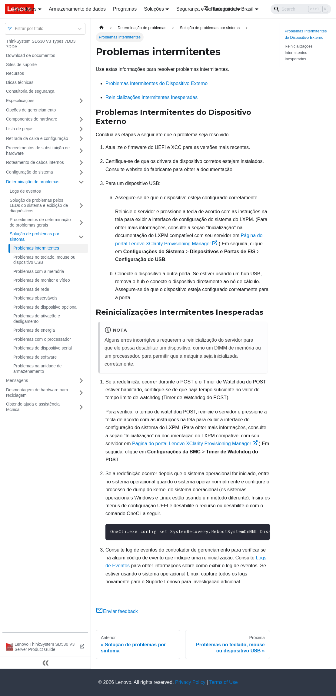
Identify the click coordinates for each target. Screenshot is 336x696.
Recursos (15, 73)
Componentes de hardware (31, 119)
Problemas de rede (31, 289)
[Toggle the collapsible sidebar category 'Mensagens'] (81, 381)
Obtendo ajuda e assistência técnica (33, 407)
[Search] (301, 9)
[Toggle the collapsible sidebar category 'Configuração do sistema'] (81, 172)
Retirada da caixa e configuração (37, 138)
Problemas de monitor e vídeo (41, 280)
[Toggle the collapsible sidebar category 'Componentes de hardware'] (81, 119)
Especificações (20, 100)
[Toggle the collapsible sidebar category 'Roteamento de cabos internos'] (81, 162)
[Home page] (101, 27)
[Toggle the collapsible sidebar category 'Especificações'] (81, 101)
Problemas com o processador (42, 339)
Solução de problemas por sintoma (34, 236)
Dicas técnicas (19, 82)
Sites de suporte (21, 64)
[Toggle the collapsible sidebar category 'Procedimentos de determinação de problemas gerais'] (81, 222)
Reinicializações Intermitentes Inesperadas (151, 97)
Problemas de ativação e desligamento (36, 318)
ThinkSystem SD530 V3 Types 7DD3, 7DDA (41, 44)
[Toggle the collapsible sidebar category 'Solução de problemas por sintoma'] (81, 237)
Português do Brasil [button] (229, 9)
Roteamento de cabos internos (35, 162)
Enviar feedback (117, 611)
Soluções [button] (154, 9)
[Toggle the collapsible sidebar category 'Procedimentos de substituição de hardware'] (81, 151)
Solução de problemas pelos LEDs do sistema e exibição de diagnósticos (39, 205)
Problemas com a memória (38, 271)
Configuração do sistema (29, 172)
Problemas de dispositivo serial (42, 348)
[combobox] (15, 28)
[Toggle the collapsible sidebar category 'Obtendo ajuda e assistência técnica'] (81, 407)
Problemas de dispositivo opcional (45, 307)
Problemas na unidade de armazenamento (37, 368)
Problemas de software (35, 357)
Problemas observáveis (35, 298)
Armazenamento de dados (77, 9)
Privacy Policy (190, 682)
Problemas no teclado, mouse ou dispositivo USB (44, 260)
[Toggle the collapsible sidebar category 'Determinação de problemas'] (81, 182)
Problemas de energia (34, 330)
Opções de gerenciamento (31, 110)
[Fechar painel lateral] (45, 663)
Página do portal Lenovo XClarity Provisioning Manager (195, 443)
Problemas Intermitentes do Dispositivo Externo (156, 83)
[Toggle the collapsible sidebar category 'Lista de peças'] (81, 129)
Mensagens (17, 380)
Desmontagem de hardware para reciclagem (37, 392)
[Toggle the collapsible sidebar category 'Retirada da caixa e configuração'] (81, 139)
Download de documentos (30, 55)
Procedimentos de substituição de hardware (38, 150)
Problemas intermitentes (36, 248)
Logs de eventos (25, 191)
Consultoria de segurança (30, 91)
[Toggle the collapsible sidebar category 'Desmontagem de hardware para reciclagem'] (81, 393)
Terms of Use (223, 682)
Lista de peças (19, 128)
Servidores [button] (24, 9)
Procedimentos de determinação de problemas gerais (40, 222)
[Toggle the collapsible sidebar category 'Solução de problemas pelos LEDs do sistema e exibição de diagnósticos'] (81, 206)
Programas (125, 9)
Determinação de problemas (32, 181)
